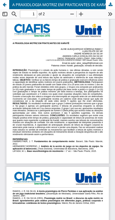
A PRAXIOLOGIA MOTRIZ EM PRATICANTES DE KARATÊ (61, 4)
